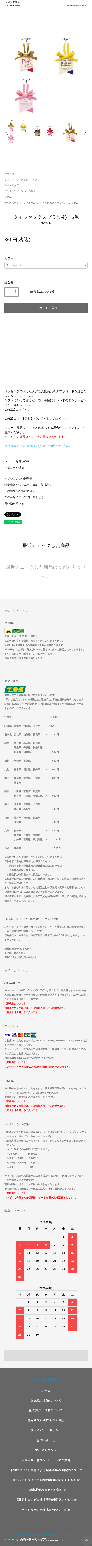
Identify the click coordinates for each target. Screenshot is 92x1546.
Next (85, 133)
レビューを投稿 (14, 467)
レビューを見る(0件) (17, 461)
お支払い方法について (46, 1400)
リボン (8, 179)
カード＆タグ (11, 185)
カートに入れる (46, 307)
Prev (7, 133)
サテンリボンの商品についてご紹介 (46, 1509)
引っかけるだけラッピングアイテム (59, 202)
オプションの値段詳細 (18, 478)
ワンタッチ (22, 179)
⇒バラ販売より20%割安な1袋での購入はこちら (37, 446)
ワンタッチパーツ (14, 191)
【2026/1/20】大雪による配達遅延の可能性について (46, 1470)
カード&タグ (11, 173)
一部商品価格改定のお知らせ (46, 1490)
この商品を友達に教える (19, 491)
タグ (34, 179)
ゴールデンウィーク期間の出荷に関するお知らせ (46, 1480)
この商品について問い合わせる (24, 497)
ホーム (45, 1390)
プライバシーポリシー (46, 1430)
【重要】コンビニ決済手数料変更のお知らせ (46, 1500)
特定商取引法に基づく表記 (46, 1420)
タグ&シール (11, 197)
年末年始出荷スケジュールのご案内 (46, 1460)
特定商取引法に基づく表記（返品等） (28, 484)
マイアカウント (46, 1450)
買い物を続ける (14, 503)
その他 (31, 191)
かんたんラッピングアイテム (20, 202)
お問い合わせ (46, 1440)
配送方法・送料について (46, 1410)
